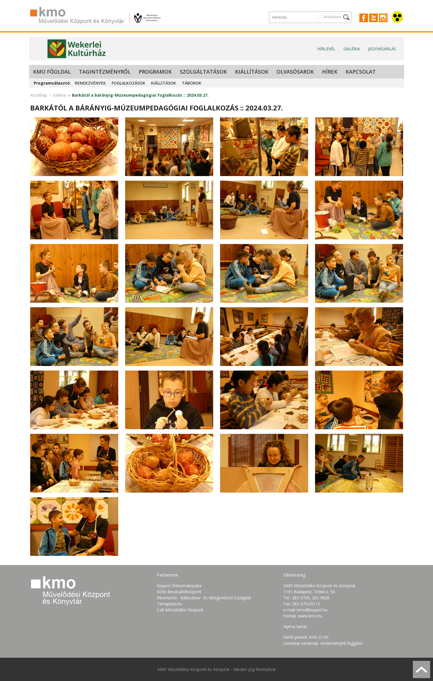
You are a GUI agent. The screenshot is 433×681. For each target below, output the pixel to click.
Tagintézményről (105, 71)
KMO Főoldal (52, 71)
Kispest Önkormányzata (179, 585)
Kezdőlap (38, 95)
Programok (155, 71)
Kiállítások (251, 71)
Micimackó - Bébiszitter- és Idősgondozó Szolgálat (204, 597)
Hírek (329, 71)
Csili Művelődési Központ (180, 610)
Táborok (191, 83)
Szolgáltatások (203, 71)
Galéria (352, 48)
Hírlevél (326, 48)
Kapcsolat (361, 71)
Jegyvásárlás (382, 48)
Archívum (332, 17)
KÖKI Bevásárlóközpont (179, 591)
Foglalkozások (128, 83)
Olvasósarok (295, 71)
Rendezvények (90, 83)
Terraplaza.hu (169, 603)
